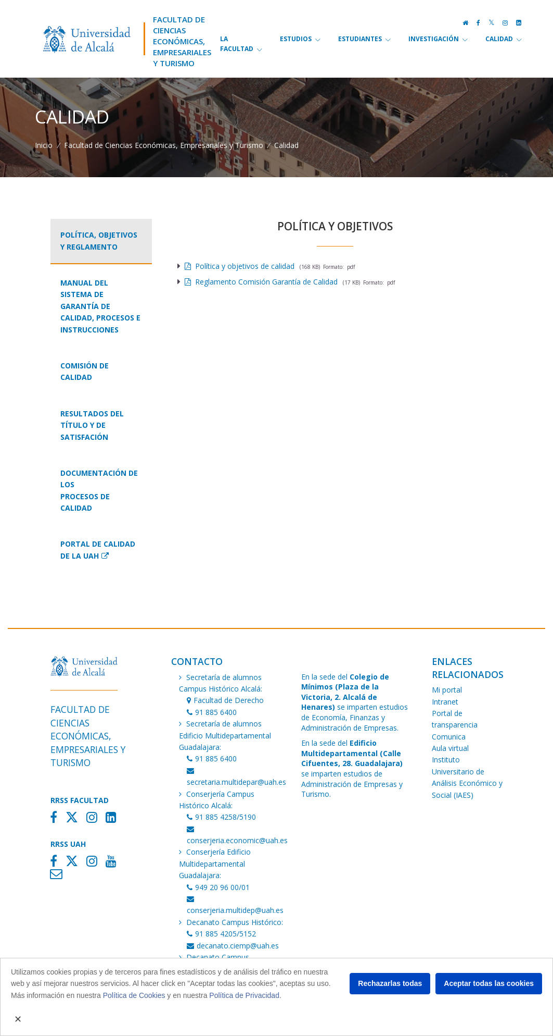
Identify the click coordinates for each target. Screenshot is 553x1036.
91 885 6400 (212, 712)
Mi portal (447, 690)
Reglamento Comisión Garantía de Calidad (261, 282)
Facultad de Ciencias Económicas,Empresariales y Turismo (182, 41)
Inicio (44, 145)
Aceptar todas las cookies (489, 983)
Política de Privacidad (244, 995)
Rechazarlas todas (390, 983)
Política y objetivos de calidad (239, 266)
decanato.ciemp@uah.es (233, 946)
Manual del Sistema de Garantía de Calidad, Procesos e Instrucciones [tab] (100, 306)
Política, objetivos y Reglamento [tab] (98, 240)
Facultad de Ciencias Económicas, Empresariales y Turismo (163, 145)
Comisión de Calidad (84, 371)
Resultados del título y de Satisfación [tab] (92, 425)
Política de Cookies (134, 995)
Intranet (445, 702)
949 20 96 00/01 (218, 887)
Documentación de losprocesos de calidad (99, 490)
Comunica (449, 737)
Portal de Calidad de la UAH (97, 549)
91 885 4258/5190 (221, 817)
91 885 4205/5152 (221, 934)
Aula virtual (450, 748)
